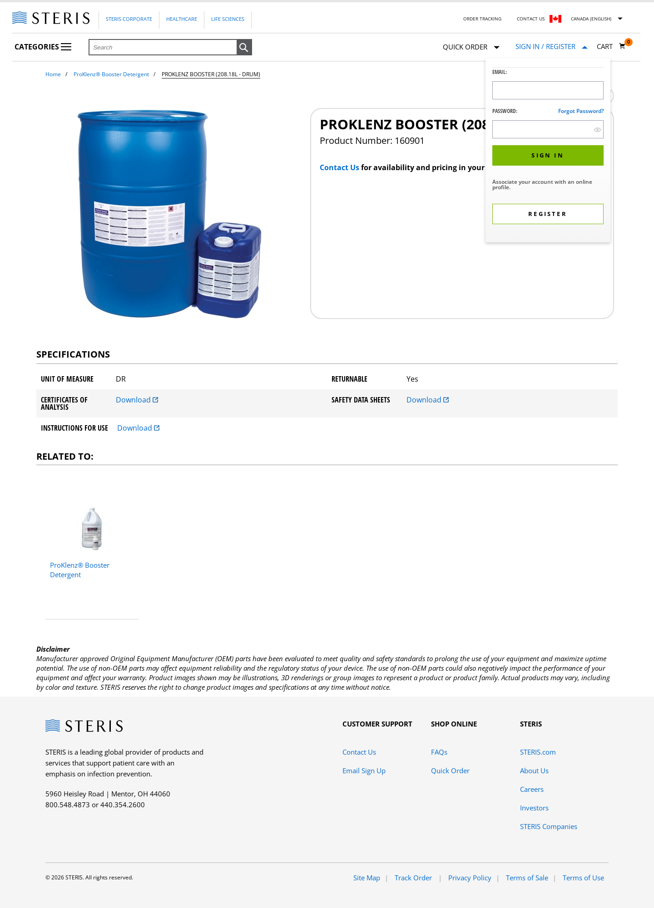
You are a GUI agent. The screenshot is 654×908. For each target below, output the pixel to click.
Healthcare (181, 18)
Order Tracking (482, 18)
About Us (534, 770)
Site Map (366, 877)
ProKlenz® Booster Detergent (111, 74)
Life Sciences (227, 18)
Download (137, 400)
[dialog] (548, 151)
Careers (532, 789)
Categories (43, 47)
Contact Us (531, 18)
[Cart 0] (611, 46)
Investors (534, 807)
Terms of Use (583, 877)
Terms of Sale (527, 877)
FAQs (439, 751)
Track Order (414, 877)
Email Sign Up (364, 770)
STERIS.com (538, 751)
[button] (244, 47)
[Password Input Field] (548, 129)
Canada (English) (591, 18)
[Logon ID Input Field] (548, 90)
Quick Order (471, 47)
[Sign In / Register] (551, 46)
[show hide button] (597, 129)
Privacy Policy (469, 877)
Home (53, 74)
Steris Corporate (129, 18)
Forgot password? (581, 111)
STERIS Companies (548, 826)
